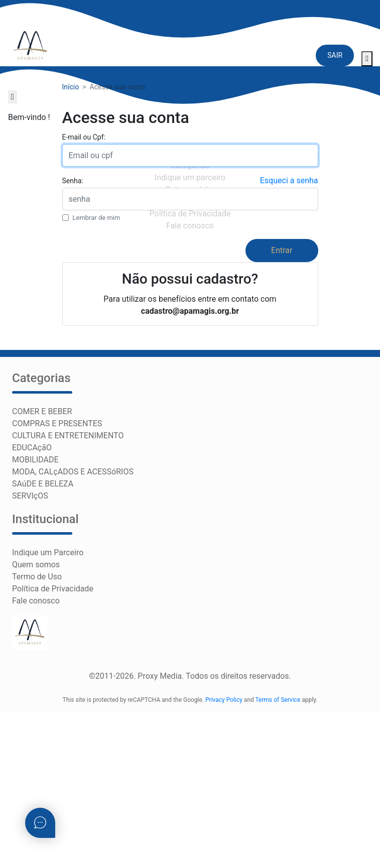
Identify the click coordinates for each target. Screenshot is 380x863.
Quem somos (36, 564)
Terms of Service (278, 699)
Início (70, 87)
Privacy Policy (223, 699)
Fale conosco (36, 600)
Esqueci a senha (289, 180)
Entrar (281, 250)
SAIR (334, 55)
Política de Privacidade (52, 588)
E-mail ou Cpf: (83, 137)
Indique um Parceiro (47, 552)
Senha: (72, 181)
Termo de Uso (37, 576)
